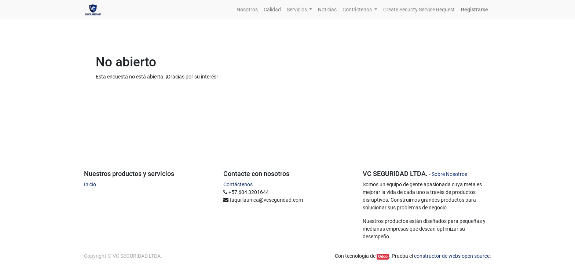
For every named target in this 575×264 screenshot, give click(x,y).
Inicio (90, 184)
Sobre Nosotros (449, 174)
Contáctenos (238, 184)
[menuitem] (247, 9)
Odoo (383, 256)
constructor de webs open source (452, 256)
